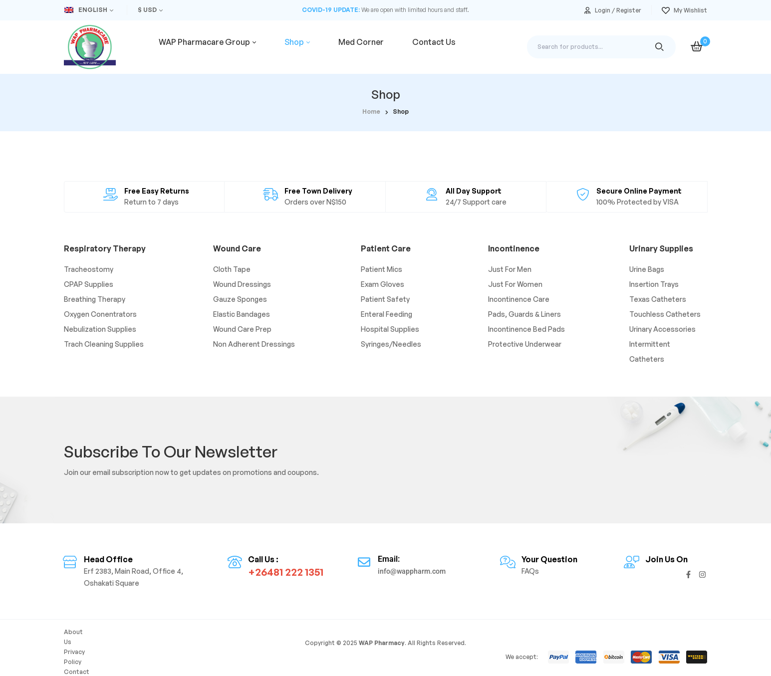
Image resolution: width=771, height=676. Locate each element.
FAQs (189, 646)
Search (659, 46)
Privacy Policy (120, 646)
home (371, 111)
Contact (160, 646)
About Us (78, 646)
